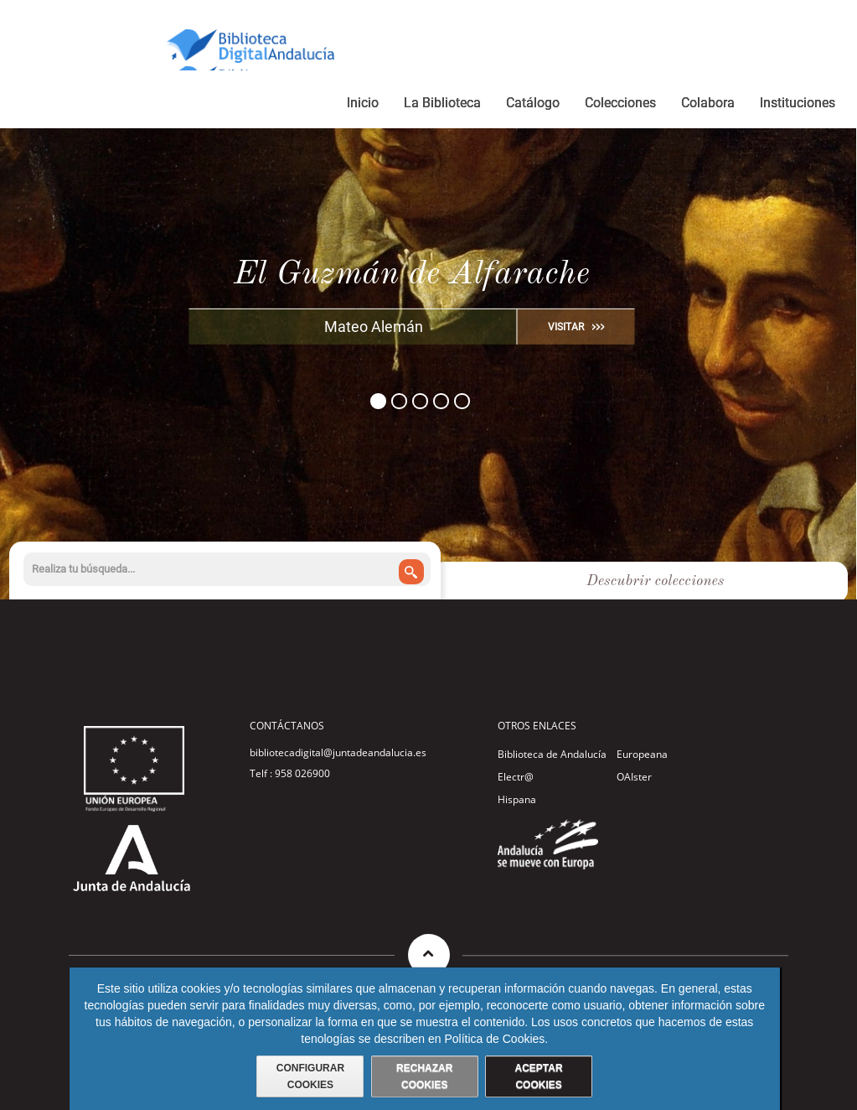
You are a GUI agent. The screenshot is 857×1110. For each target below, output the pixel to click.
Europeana (642, 754)
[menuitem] (362, 105)
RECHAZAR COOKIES (424, 1076)
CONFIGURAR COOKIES (310, 1076)
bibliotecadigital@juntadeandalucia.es (338, 752)
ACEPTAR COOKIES (538, 1076)
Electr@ (516, 777)
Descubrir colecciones (655, 581)
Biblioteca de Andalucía (552, 754)
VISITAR (566, 327)
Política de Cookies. (496, 1038)
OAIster (634, 777)
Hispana (517, 799)
